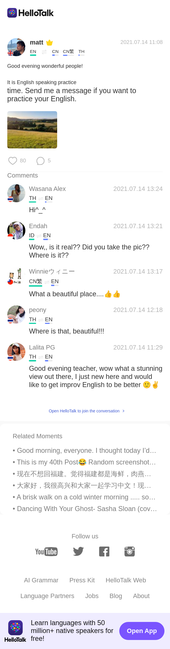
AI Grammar (41, 580)
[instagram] (130, 551)
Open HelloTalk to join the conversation (84, 411)
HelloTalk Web (126, 580)
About (141, 596)
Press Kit (82, 580)
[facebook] (104, 551)
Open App (142, 630)
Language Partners (47, 596)
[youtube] (46, 551)
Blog (115, 596)
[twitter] (78, 551)
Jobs (92, 596)
